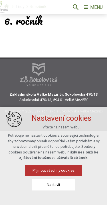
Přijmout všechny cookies (53, 173)
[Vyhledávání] (75, 7)
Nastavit (53, 188)
